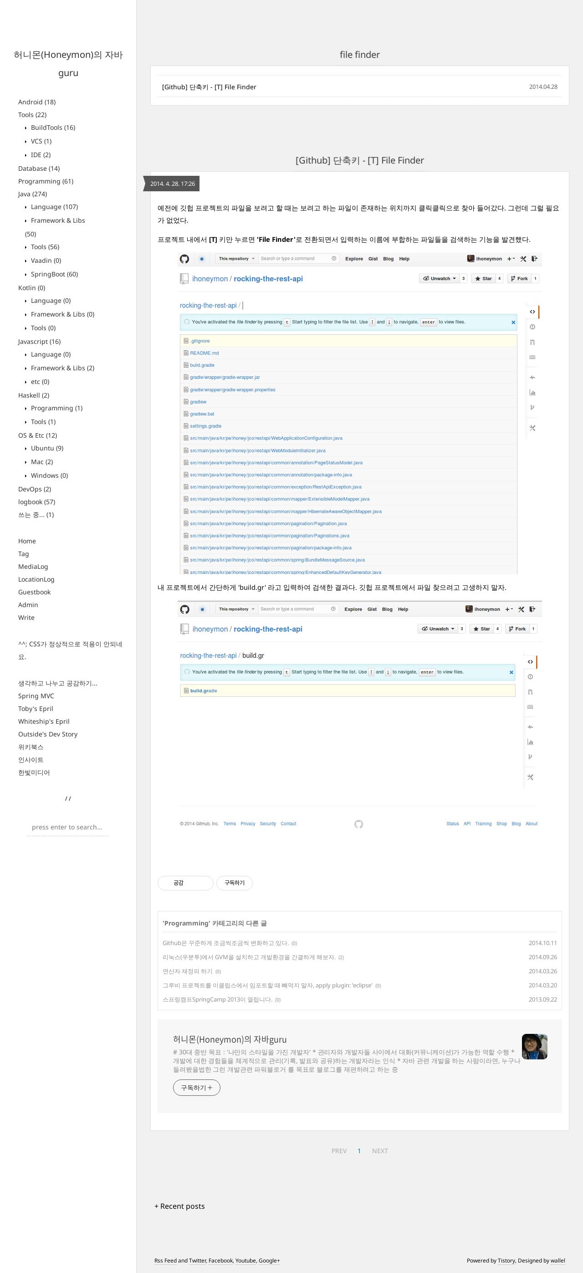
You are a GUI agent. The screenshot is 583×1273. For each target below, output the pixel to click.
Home (27, 541)
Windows (48, 475)
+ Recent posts (179, 1206)
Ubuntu (46, 448)
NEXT (380, 1150)
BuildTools (52, 127)
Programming (45, 181)
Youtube (245, 1260)
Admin (28, 604)
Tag (23, 553)
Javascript (39, 341)
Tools (32, 114)
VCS (40, 141)
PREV (339, 1150)
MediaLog (33, 566)
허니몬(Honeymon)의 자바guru (230, 1039)
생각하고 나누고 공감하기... (57, 683)
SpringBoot (53, 274)
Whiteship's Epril (44, 721)
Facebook (221, 1260)
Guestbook (34, 592)
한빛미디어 (34, 772)
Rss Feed (165, 1260)
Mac (41, 461)
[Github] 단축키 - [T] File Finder (209, 86)
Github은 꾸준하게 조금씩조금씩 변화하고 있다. (226, 943)
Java (32, 193)
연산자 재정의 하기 (188, 971)
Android (37, 101)
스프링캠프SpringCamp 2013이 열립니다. (217, 999)
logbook (36, 501)
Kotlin (31, 287)
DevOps (34, 489)
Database (39, 168)
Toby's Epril (35, 708)
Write (26, 617)
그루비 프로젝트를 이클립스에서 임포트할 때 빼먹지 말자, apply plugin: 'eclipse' (268, 985)
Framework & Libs (61, 314)
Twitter (197, 1260)
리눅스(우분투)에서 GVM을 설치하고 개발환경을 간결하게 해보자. (249, 957)
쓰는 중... (36, 514)
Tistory (506, 1260)
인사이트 (31, 759)
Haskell (33, 395)
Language (53, 206)
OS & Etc (37, 435)
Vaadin (45, 260)
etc (39, 381)
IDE (40, 154)
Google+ (269, 1260)
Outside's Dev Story (47, 734)
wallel (558, 1260)
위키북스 (31, 746)
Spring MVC (36, 695)
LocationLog (36, 579)
